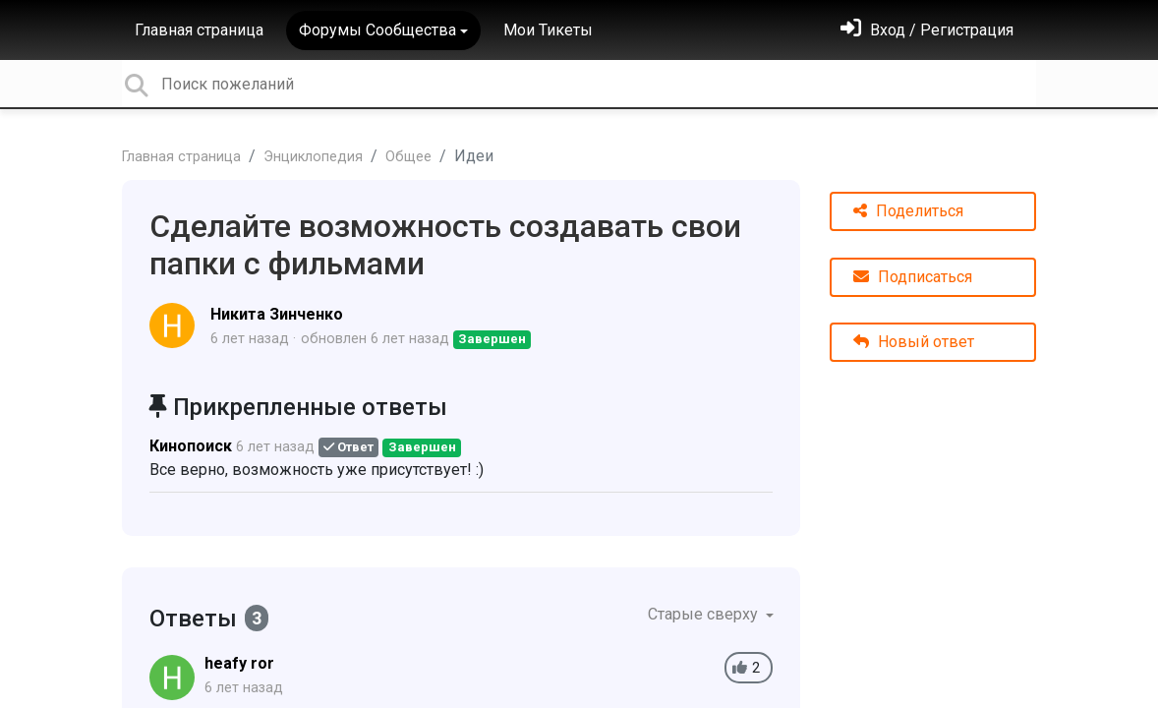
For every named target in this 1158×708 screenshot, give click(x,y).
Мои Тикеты (548, 30)
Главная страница (199, 30)
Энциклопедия (313, 156)
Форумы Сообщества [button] (377, 30)
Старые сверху (705, 614)
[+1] (739, 668)
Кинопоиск (190, 446)
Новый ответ (913, 341)
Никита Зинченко (276, 314)
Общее (408, 156)
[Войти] (927, 30)
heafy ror (239, 663)
